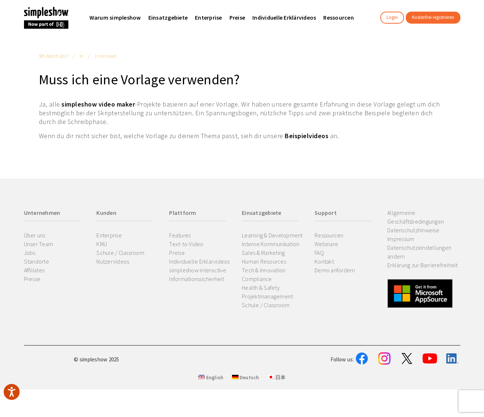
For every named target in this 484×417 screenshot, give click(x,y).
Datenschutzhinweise (413, 230)
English (210, 413)
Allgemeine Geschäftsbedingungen (415, 217)
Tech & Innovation (263, 270)
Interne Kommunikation (270, 244)
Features (180, 235)
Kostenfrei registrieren (433, 17)
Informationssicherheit (196, 278)
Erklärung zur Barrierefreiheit (422, 265)
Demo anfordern (335, 270)
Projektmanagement (267, 296)
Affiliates (34, 270)
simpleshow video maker (98, 104)
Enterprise (109, 235)
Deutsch (245, 413)
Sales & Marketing (263, 252)
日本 (277, 413)
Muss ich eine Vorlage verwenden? (139, 79)
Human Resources (264, 261)
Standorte (36, 261)
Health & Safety (261, 287)
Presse (32, 278)
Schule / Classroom (120, 252)
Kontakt (324, 261)
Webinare (326, 244)
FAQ (319, 252)
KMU (101, 244)
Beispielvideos (306, 136)
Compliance (257, 278)
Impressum (400, 238)
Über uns (34, 235)
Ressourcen (329, 235)
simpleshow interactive (197, 270)
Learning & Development (272, 235)
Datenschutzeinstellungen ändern (419, 252)
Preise (177, 252)
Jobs (30, 252)
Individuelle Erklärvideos (199, 261)
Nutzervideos (112, 261)
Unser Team (38, 244)
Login (392, 17)
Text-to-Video (186, 244)
